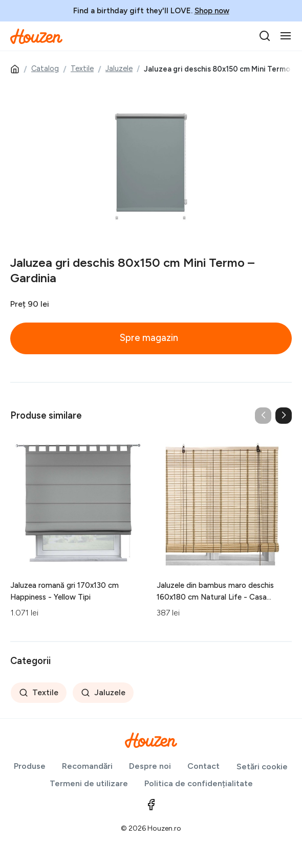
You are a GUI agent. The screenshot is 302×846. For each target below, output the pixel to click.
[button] (283, 415)
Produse (30, 766)
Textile (82, 68)
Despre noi (150, 766)
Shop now (212, 10)
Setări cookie (262, 766)
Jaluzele (119, 68)
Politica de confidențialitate (198, 783)
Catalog (45, 68)
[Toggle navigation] (285, 36)
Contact (203, 766)
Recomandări (87, 766)
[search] (264, 35)
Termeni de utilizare (89, 783)
